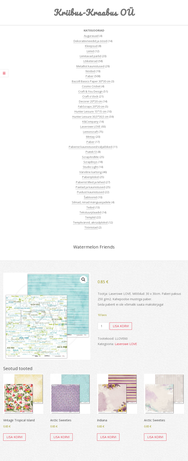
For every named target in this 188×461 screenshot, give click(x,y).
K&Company (90, 121)
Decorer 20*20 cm (90, 101)
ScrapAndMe (90, 157)
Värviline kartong (90, 172)
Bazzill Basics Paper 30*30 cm (91, 81)
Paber (90, 76)
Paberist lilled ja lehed (90, 182)
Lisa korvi (121, 326)
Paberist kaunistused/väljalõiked (90, 147)
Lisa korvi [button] (14, 437)
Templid (90, 217)
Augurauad (91, 36)
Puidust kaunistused (90, 192)
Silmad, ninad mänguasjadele (91, 202)
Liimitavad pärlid (90, 56)
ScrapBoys (90, 162)
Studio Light (90, 167)
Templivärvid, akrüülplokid (90, 222)
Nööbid (90, 71)
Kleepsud (91, 46)
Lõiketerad (90, 61)
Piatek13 (91, 152)
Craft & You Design (90, 91)
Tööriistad (91, 227)
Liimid (90, 51)
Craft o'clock (90, 96)
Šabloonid (90, 197)
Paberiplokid (90, 177)
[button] (83, 279)
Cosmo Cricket (91, 86)
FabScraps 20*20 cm (91, 106)
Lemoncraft (90, 132)
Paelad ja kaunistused (90, 187)
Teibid (90, 207)
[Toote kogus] (103, 326)
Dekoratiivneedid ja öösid (90, 41)
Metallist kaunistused (90, 66)
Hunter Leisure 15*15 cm (90, 111)
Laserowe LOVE (90, 126)
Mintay (90, 137)
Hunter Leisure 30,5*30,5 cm (90, 117)
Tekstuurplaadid (90, 212)
